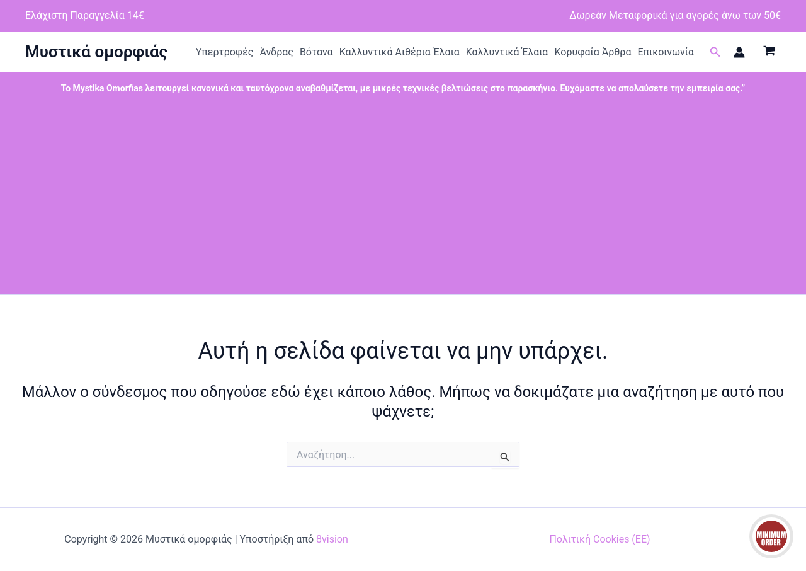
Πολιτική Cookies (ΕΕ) (599, 539)
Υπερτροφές (225, 52)
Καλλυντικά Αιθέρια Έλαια (399, 52)
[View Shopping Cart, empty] (769, 52)
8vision (332, 539)
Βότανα (316, 52)
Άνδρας (276, 52)
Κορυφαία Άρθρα (592, 52)
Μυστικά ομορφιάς (96, 51)
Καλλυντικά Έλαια (507, 52)
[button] (715, 52)
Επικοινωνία (665, 52)
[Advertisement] (403, 200)
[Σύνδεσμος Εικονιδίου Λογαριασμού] (739, 52)
